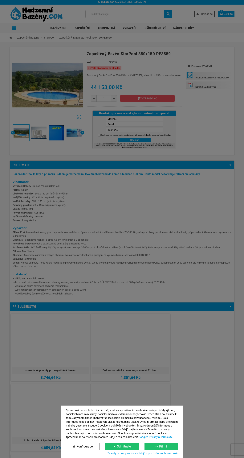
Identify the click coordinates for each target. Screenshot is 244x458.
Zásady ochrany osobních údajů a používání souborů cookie (143, 453)
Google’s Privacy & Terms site (155, 437)
